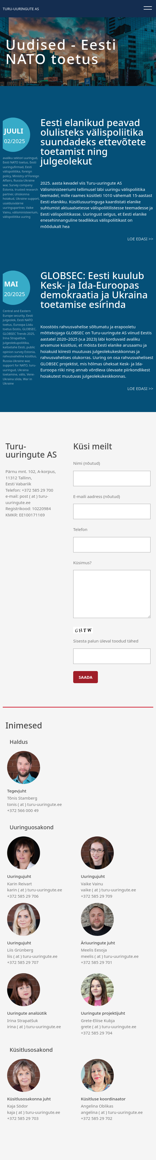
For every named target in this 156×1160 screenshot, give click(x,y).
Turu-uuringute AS (21, 8)
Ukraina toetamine (16, 372)
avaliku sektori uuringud (20, 158)
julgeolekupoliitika (16, 343)
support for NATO (15, 365)
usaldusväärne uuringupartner (13, 205)
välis (22, 374)
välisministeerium (25, 212)
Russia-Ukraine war (16, 361)
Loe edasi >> (140, 238)
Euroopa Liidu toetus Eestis (18, 326)
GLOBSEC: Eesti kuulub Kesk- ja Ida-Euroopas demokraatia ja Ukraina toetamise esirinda (94, 290)
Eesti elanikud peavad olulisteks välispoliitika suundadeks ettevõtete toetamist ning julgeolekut (93, 141)
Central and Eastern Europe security (17, 313)
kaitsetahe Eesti (14, 347)
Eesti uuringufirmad (19, 164)
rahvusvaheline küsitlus (19, 356)
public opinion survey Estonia (19, 349)
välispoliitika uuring (16, 217)
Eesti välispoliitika (17, 169)
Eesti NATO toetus (15, 162)
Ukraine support (27, 198)
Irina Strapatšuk (14, 338)
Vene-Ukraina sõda (19, 376)
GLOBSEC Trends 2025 (18, 334)
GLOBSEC (28, 329)
